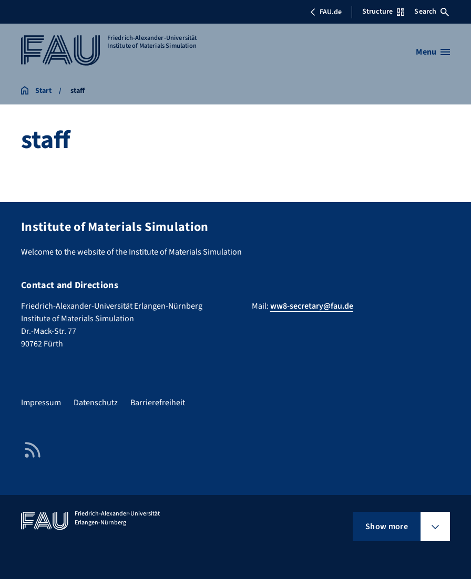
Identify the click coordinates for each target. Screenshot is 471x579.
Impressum (41, 402)
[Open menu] (433, 52)
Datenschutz (96, 402)
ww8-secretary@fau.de (311, 306)
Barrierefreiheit (157, 402)
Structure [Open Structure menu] (383, 11)
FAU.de (326, 12)
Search (431, 11)
